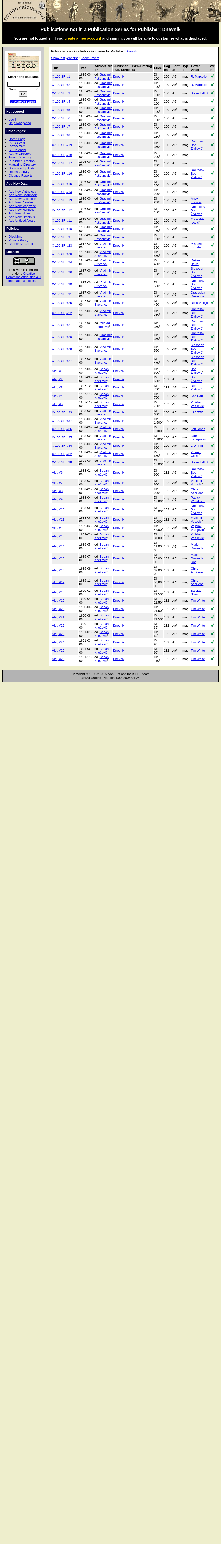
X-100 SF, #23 (62, 245)
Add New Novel (19, 213)
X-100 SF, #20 (62, 337)
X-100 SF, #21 (62, 325)
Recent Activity (19, 172)
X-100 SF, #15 (62, 184)
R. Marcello (199, 76)
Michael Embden (196, 245)
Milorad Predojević (102, 324)
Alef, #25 (58, 650)
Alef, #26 (58, 659)
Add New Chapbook (23, 195)
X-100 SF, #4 (61, 101)
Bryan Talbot (199, 93)
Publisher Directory (22, 161)
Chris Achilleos (197, 491)
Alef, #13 (58, 536)
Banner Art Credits (21, 244)
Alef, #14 (58, 546)
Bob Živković (196, 370)
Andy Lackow (196, 200)
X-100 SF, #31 (62, 294)
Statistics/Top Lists (22, 168)
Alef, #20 (58, 609)
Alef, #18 (58, 592)
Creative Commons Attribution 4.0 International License (23, 277)
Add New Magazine (22, 206)
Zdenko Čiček (196, 454)
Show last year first (64, 58)
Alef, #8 (57, 491)
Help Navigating (20, 123)
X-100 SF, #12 (62, 210)
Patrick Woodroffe (198, 499)
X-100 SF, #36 (62, 429)
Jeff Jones (198, 429)
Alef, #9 (57, 499)
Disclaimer (16, 236)
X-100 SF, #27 (62, 361)
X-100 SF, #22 (62, 313)
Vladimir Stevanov (102, 245)
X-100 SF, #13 (62, 200)
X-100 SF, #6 (61, 118)
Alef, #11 (58, 519)
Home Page (17, 139)
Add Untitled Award (22, 220)
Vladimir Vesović (196, 482)
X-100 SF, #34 (62, 445)
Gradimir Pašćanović (103, 76)
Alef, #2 (57, 379)
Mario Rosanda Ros (197, 558)
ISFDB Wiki (17, 143)
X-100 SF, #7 (61, 126)
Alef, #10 (58, 509)
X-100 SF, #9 (61, 237)
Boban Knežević (101, 370)
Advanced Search (23, 101)
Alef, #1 (57, 371)
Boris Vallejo (199, 303)
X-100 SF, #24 (62, 262)
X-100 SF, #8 (61, 135)
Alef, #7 (57, 483)
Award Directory (20, 157)
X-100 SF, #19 (62, 145)
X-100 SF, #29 (62, 254)
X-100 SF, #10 (62, 229)
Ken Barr (197, 396)
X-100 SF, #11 (62, 220)
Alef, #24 (58, 642)
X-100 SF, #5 (61, 110)
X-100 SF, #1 (61, 76)
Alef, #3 (57, 387)
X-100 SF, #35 (62, 437)
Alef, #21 (58, 617)
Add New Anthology (22, 191)
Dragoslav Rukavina (198, 294)
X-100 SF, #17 (62, 163)
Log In (13, 119)
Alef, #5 (57, 404)
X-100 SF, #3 (61, 93)
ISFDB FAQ (17, 146)
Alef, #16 (58, 570)
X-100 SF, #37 (62, 421)
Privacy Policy (18, 240)
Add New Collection (22, 199)
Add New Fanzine (21, 202)
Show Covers (90, 58)
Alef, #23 (58, 634)
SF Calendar (17, 150)
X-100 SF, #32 (62, 454)
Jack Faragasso (198, 437)
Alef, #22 (58, 625)
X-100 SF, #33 (62, 412)
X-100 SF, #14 (62, 192)
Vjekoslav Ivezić (197, 220)
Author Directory (20, 153)
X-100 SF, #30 (62, 284)
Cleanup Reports (20, 175)
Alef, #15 (58, 558)
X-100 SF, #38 (62, 462)
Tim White (198, 600)
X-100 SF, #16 (62, 173)
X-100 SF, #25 (62, 303)
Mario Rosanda (197, 546)
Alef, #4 (57, 396)
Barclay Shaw (196, 592)
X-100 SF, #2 (61, 85)
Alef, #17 (58, 582)
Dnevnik (131, 51)
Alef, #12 (58, 528)
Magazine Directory (22, 164)
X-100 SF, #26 (62, 272)
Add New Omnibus (22, 217)
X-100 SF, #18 (62, 155)
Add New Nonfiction (22, 209)
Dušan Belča (195, 262)
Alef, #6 (57, 472)
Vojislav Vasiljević (197, 404)
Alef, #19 (58, 600)
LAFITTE (197, 412)
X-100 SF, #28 (62, 349)
